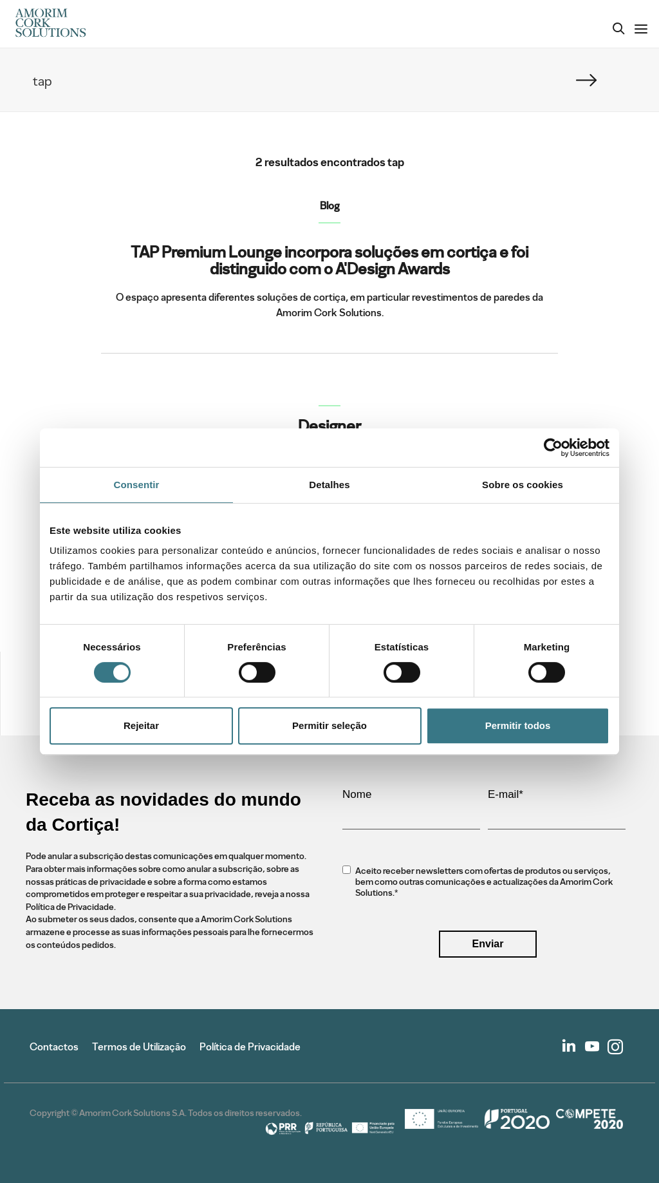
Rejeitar (141, 725)
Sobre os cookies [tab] (522, 484)
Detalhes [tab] (329, 484)
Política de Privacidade (250, 1047)
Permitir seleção (329, 725)
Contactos (54, 1047)
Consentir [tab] (137, 484)
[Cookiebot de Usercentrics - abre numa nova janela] (553, 447)
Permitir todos (518, 725)
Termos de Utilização (139, 1047)
